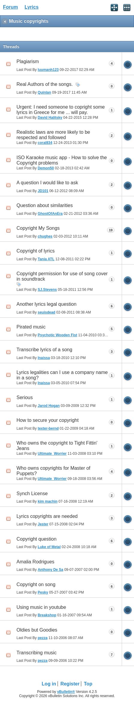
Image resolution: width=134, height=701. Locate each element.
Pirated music (31, 326)
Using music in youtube (41, 607)
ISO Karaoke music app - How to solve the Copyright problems (61, 160)
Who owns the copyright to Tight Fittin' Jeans (56, 445)
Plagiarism (27, 61)
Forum (10, 7)
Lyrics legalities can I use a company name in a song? (62, 375)
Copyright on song (35, 584)
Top (88, 683)
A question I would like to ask (47, 182)
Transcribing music (36, 652)
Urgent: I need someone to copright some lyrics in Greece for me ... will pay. (60, 109)
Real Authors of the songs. (44, 84)
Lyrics (32, 7)
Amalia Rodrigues (35, 561)
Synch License (32, 493)
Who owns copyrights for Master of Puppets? (53, 471)
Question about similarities (44, 205)
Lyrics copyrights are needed (47, 516)
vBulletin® (66, 692)
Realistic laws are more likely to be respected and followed (53, 135)
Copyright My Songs (38, 228)
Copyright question (36, 539)
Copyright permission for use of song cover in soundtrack (62, 276)
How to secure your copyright (47, 420)
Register (69, 683)
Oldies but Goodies (36, 629)
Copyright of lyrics (35, 250)
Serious (24, 397)
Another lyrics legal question (46, 304)
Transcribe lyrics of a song (44, 349)
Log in (49, 683)
